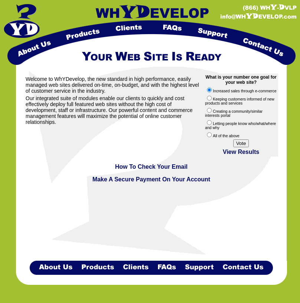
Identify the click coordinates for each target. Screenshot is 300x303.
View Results (241, 152)
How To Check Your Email (151, 167)
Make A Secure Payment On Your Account (151, 179)
